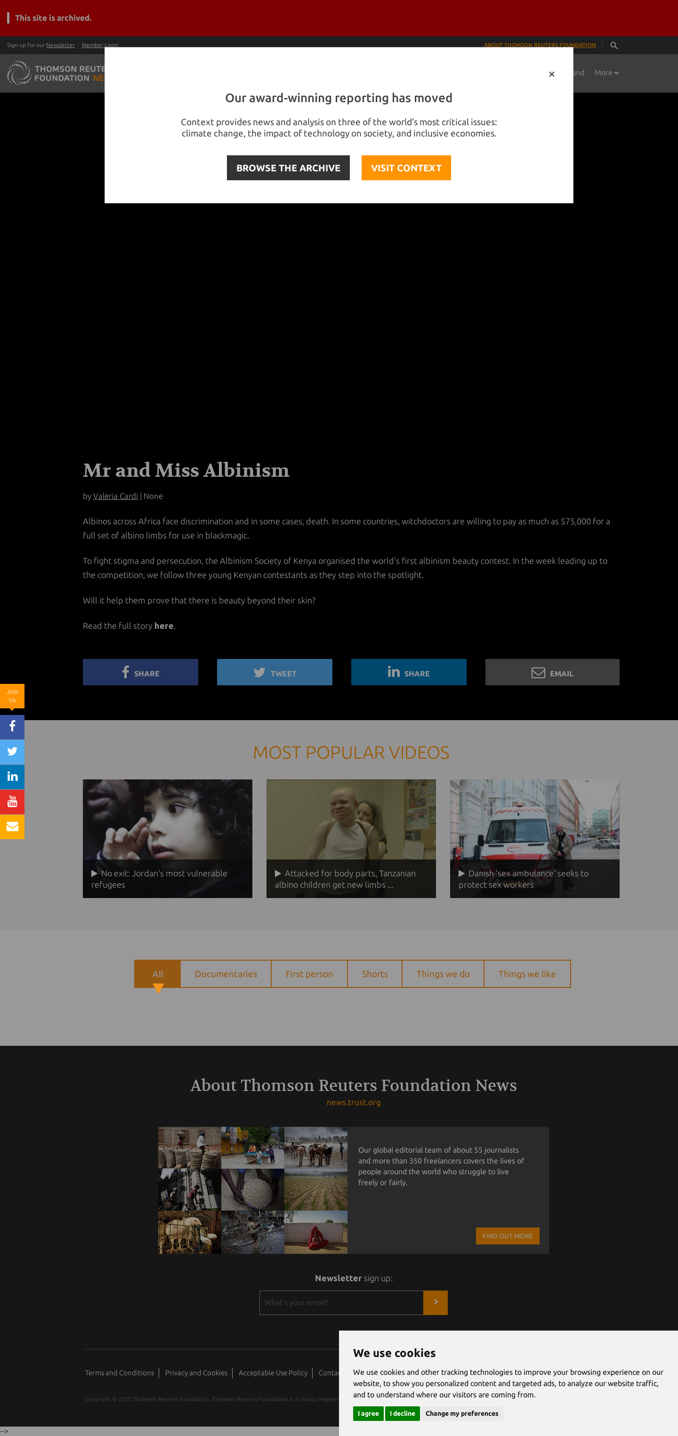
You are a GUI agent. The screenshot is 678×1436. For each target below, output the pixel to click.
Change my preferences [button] (462, 1413)
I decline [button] (402, 1413)
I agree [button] (368, 1413)
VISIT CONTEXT (406, 167)
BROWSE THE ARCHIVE (288, 167)
